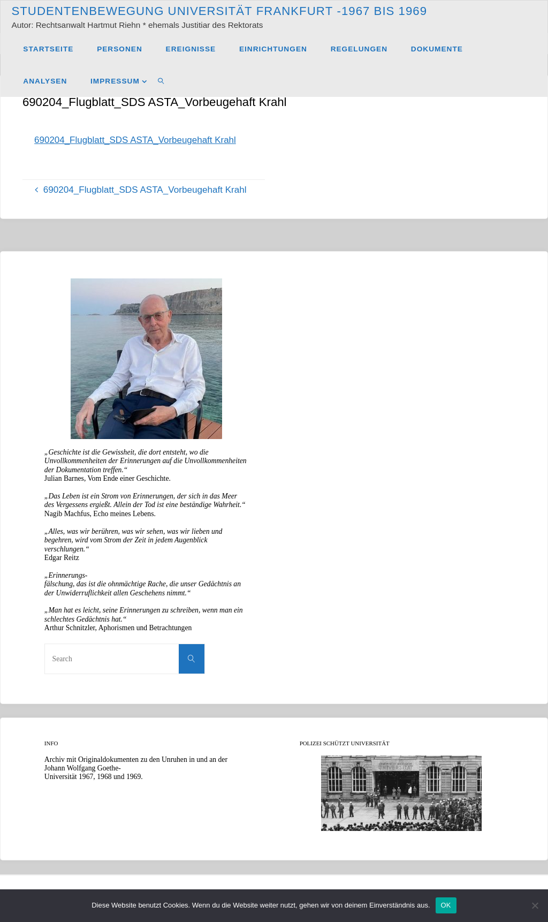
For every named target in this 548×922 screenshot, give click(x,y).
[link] (161, 81)
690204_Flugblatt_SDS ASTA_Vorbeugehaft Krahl (136, 140)
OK (446, 905)
